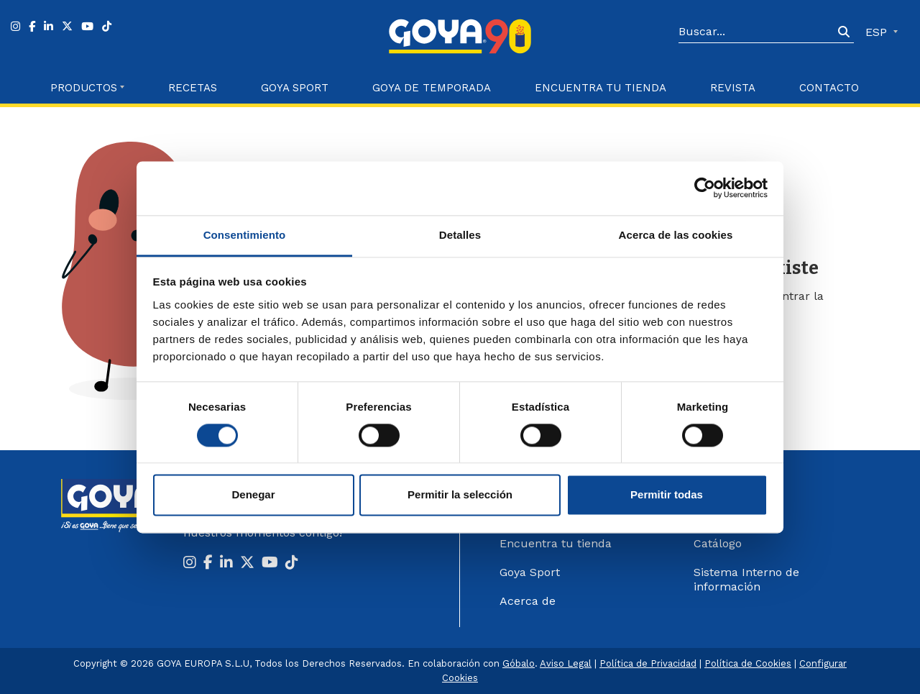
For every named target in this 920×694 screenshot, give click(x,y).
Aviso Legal (566, 663)
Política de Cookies (747, 663)
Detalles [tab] (460, 235)
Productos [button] (83, 87)
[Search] (756, 32)
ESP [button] (878, 32)
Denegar (253, 495)
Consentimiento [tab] (244, 235)
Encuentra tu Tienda (600, 87)
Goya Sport (294, 87)
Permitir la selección (460, 495)
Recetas (192, 87)
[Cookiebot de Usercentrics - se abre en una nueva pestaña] (705, 187)
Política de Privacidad (647, 663)
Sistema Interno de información (746, 579)
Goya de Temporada (431, 87)
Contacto (829, 87)
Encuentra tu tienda (556, 543)
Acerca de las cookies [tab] (676, 235)
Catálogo (718, 543)
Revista (732, 87)
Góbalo (518, 663)
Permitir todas (666, 495)
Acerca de (528, 601)
